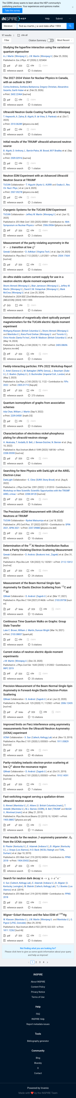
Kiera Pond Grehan (30, 334)
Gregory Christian (48, 87)
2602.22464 (16, 94)
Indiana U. (43, 846)
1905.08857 (9, 820)
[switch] (50, 40)
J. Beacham (57, 371)
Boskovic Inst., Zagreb (47, 554)
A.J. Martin (8, 56)
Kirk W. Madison (39, 337)
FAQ (38, 1014)
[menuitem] (47, 18)
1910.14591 (63, 775)
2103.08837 (16, 634)
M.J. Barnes (31, 809)
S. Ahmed (8, 805)
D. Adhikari (30, 252)
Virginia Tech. (43, 252)
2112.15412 (67, 562)
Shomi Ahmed (10, 286)
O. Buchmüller (35, 374)
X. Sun (28, 737)
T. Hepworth (9, 116)
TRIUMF (57, 809)
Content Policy (38, 987)
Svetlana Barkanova (29, 87)
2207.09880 (34, 528)
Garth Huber (18, 90)
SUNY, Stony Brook (45, 480)
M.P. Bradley (56, 150)
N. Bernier (56, 442)
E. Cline (31, 480)
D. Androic (30, 554)
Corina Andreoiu (11, 87)
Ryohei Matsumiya (35, 520)
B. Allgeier (55, 846)
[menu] (58, 18)
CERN (41, 809)
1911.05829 (63, 741)
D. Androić (30, 596)
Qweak (6, 252)
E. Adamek (32, 846)
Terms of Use (38, 997)
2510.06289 (16, 124)
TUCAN (6, 184)
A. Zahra (20, 116)
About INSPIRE (38, 981)
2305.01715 (23, 385)
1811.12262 (9, 930)
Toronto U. (61, 334)
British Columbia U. (31, 331)
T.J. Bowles (62, 886)
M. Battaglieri (30, 371)
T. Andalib (20, 442)
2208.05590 (9, 453)
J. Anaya (11, 850)
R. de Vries (40, 116)
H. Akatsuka (9, 442)
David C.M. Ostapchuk (35, 289)
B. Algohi (29, 116)
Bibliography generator (38, 1041)
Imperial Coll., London (54, 374)
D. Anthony (18, 150)
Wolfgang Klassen (12, 331)
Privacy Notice (38, 992)
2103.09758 (60, 600)
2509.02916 (16, 158)
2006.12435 (67, 703)
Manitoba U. (13, 334)
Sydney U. (22, 374)
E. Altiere (31, 805)
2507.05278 (16, 192)
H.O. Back (34, 850)
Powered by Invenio (38, 1088)
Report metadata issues (37, 1024)
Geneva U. (17, 371)
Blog (38, 1058)
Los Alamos (22, 850)
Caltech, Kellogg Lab (42, 737)
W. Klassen (8, 919)
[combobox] (42, 26)
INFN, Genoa (44, 371)
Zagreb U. (41, 596)
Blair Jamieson (39, 286)
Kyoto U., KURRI (44, 184)
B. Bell (29, 442)
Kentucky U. (19, 846)
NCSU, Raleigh (47, 850)
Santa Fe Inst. (23, 337)
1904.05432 (23, 860)
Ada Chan (8, 411)
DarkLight (8, 480)
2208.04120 (31, 494)
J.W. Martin (33, 56)
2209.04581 (16, 415)
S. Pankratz (51, 116)
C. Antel (7, 371)
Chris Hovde (9, 337)
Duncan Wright (42, 630)
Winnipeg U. (21, 56)
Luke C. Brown (10, 630)
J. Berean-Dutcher (42, 442)
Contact (38, 1073)
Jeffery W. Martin (34, 214)
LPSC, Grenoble (18, 923)
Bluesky (38, 1063)
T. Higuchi (30, 184)
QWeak (6, 596)
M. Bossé (44, 150)
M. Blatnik (29, 886)
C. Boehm (11, 374)
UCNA (6, 737)
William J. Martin (22, 411)
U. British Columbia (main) (50, 805)
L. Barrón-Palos (31, 150)
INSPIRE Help (38, 1019)
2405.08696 (61, 345)
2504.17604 (64, 256)
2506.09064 (49, 225)
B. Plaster (8, 846)
